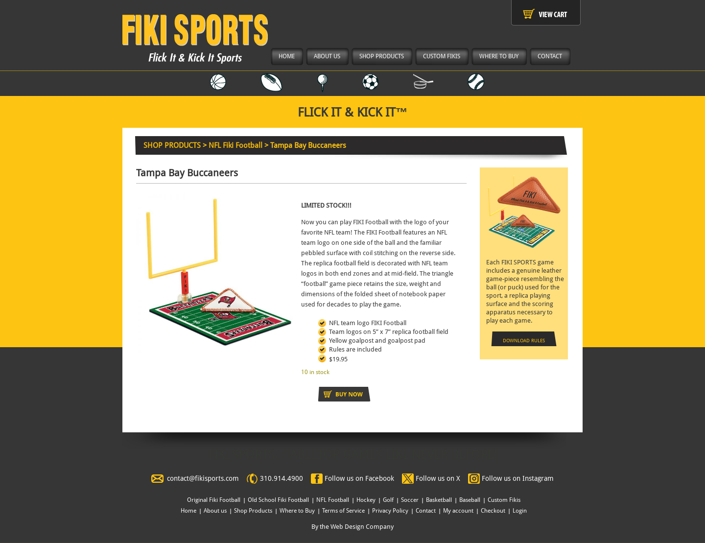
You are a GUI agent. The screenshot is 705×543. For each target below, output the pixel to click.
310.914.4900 (281, 478)
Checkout (493, 510)
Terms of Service (343, 510)
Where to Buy (297, 510)
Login (520, 510)
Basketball (439, 499)
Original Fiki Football (213, 499)
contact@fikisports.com (203, 478)
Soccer (410, 499)
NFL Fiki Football (235, 145)
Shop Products (253, 510)
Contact (426, 510)
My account (458, 510)
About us (215, 510)
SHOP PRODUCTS (172, 145)
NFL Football (332, 499)
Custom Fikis (504, 499)
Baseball (469, 499)
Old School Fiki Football (278, 499)
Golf (388, 499)
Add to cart (344, 394)
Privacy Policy (390, 510)
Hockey (366, 499)
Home (188, 510)
